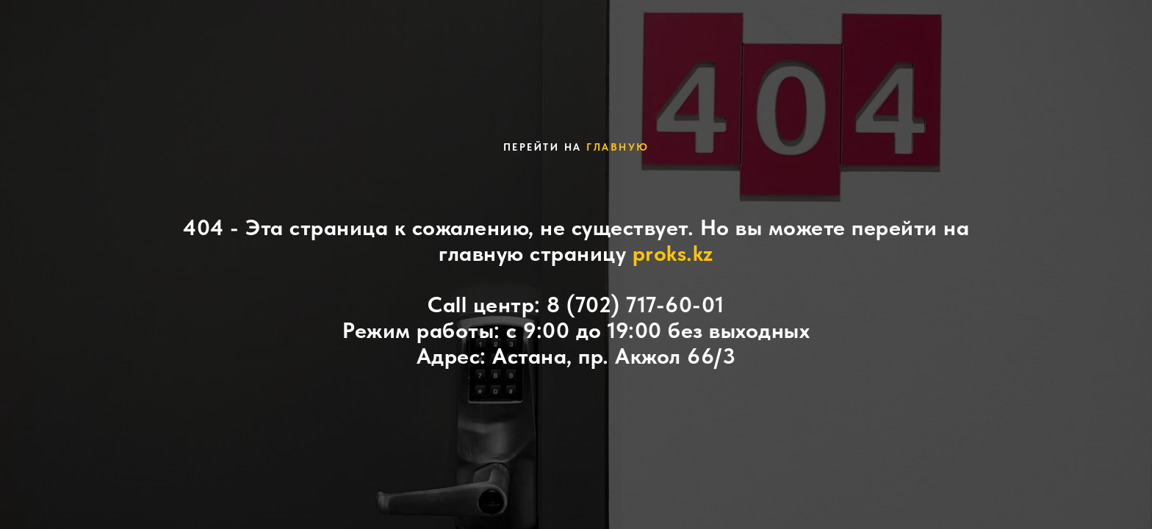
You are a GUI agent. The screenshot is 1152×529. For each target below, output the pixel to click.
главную (617, 147)
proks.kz (673, 253)
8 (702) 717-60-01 (635, 304)
